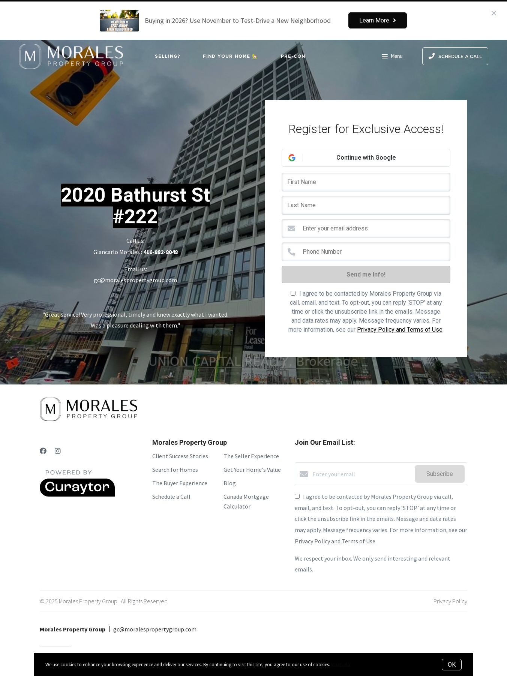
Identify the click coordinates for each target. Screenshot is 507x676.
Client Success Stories (180, 456)
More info (340, 664)
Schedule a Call (171, 496)
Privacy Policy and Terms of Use (399, 329)
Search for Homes (175, 469)
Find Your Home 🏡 (230, 56)
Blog (230, 483)
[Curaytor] (77, 494)
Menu (392, 57)
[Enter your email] (361, 474)
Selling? (167, 56)
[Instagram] (58, 451)
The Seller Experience (251, 456)
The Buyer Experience (179, 483)
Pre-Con (293, 56)
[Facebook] (43, 451)
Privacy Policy (450, 601)
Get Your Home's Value (252, 469)
